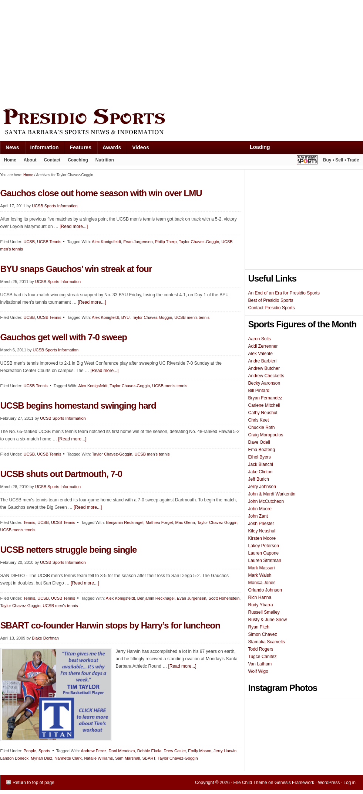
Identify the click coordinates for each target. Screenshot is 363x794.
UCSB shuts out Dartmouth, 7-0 (61, 474)
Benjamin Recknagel (124, 522)
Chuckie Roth (261, 427)
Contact (52, 160)
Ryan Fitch (258, 627)
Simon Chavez (262, 634)
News (9, 149)
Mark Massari (261, 567)
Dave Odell (259, 442)
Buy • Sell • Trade (341, 160)
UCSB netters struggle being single (68, 550)
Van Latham (260, 664)
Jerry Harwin (225, 751)
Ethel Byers (259, 457)
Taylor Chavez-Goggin (199, 241)
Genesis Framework (294, 782)
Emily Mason (199, 751)
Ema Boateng (261, 449)
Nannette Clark (67, 758)
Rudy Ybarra (260, 604)
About (28, 161)
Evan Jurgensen (138, 241)
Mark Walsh (260, 575)
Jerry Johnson (262, 486)
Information (42, 149)
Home (10, 160)
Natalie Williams (98, 758)
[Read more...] (74, 226)
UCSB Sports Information (55, 206)
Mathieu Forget (159, 522)
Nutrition (104, 160)
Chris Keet (258, 420)
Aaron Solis (259, 338)
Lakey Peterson (263, 545)
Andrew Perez (93, 751)
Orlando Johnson (265, 590)
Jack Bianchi (260, 464)
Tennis (29, 522)
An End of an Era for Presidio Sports (284, 293)
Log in (349, 782)
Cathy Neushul (263, 412)
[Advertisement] (125, 52)
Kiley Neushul (261, 531)
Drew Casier (175, 751)
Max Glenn (185, 522)
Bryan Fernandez (265, 398)
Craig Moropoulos (265, 434)
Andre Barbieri (262, 361)
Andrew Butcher (264, 368)
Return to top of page (33, 782)
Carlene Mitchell (264, 405)
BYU (125, 317)
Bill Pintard (258, 390)
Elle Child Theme (250, 782)
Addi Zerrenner (263, 346)
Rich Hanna (260, 597)
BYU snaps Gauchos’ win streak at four (76, 269)
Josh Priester (261, 523)
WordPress (329, 782)
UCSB (29, 241)
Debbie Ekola (149, 751)
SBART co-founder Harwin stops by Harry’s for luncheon (110, 625)
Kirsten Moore (262, 538)
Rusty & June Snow (267, 619)
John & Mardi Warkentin (272, 494)
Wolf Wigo (258, 671)
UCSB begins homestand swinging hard (78, 405)
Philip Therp (166, 241)
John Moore (260, 508)
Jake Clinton (260, 471)
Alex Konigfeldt (105, 317)
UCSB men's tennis (191, 317)
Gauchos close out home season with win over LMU (101, 193)
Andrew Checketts (266, 375)
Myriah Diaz (41, 758)
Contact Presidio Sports (271, 307)
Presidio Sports (181, 122)
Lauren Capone (263, 553)
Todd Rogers (260, 649)
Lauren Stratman (264, 560)
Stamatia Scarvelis (266, 641)
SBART (148, 758)
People (29, 751)
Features (77, 149)
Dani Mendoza (122, 751)
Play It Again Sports (307, 161)
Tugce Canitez (262, 656)
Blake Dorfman (45, 638)
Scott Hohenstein (223, 598)
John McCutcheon (266, 501)
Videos (140, 147)
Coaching (78, 160)
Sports (44, 751)
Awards (109, 149)
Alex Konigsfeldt (106, 241)
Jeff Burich (258, 479)
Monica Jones (262, 582)
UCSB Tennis (49, 241)
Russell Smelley (264, 612)
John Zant (258, 516)
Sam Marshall (127, 758)
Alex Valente (260, 353)
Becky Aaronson (264, 383)
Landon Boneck (14, 758)
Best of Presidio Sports (270, 300)
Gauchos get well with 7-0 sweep (63, 337)
